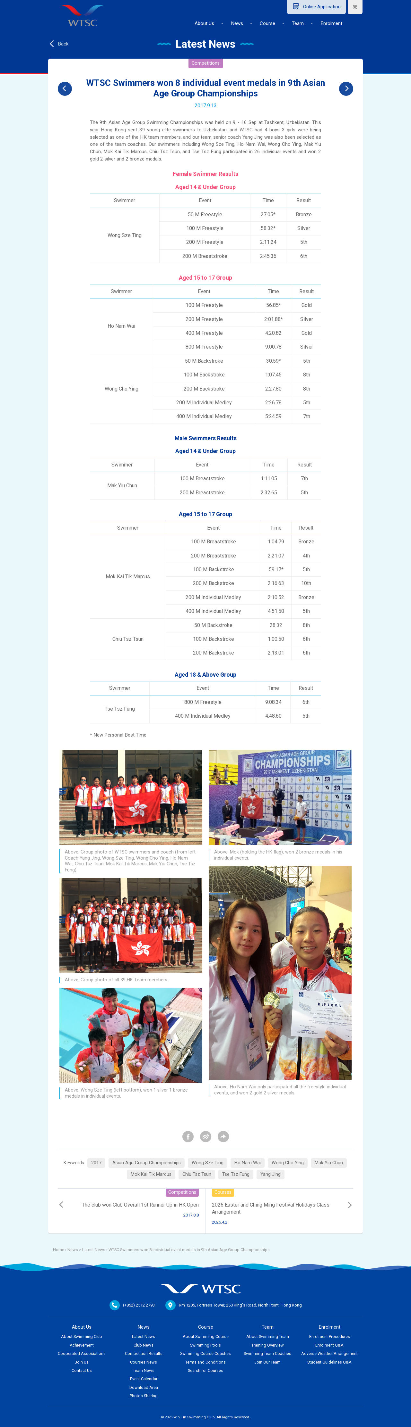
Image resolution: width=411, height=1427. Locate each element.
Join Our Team (267, 1362)
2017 (96, 1163)
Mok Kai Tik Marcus (151, 1174)
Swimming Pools (205, 1345)
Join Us (82, 1362)
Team (298, 23)
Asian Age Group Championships (146, 1163)
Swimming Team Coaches (267, 1353)
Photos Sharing (144, 1395)
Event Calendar (143, 1378)
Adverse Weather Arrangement (329, 1353)
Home (58, 1249)
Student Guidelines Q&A (329, 1362)
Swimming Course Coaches (205, 1353)
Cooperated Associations (82, 1353)
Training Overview (267, 1345)
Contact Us (82, 1370)
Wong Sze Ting (207, 1163)
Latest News (93, 1249)
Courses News (143, 1362)
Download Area (143, 1387)
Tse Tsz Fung (235, 1174)
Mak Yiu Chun (329, 1163)
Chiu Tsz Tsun (196, 1174)
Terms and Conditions (205, 1362)
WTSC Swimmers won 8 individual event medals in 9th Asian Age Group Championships (189, 1249)
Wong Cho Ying (288, 1163)
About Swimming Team (267, 1336)
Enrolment (331, 23)
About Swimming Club (81, 1336)
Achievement (82, 1345)
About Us (204, 23)
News (237, 23)
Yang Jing (270, 1174)
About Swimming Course (206, 1336)
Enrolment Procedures (329, 1336)
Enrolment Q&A (329, 1345)
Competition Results (143, 1353)
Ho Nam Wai (247, 1163)
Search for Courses (205, 1370)
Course (267, 23)
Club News (143, 1345)
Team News (143, 1370)
